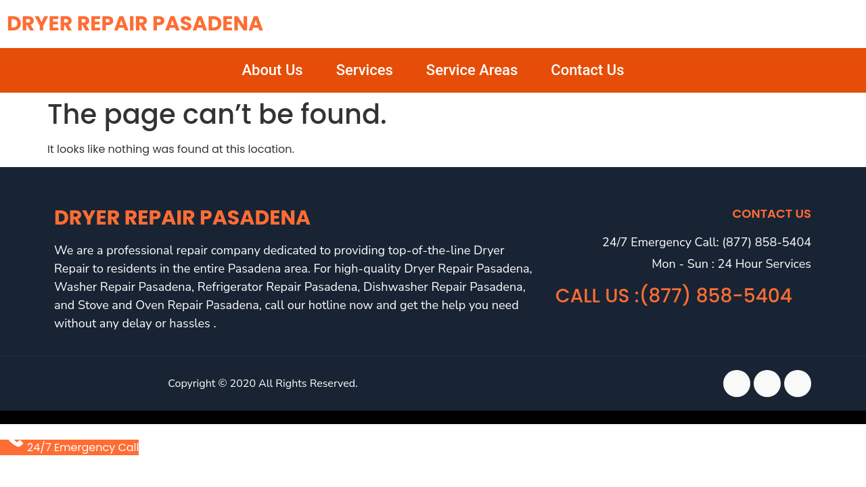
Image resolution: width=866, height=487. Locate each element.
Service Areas (472, 70)
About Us (272, 70)
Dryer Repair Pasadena (135, 23)
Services (364, 70)
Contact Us (587, 70)
